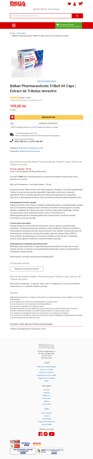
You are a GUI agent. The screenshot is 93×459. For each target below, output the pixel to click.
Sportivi (46, 401)
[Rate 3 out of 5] (15, 97)
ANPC (46, 381)
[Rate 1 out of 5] (11, 97)
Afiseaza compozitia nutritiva (27, 269)
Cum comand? (46, 413)
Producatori (46, 398)
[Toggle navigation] (14, 25)
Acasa (12, 33)
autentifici (33, 127)
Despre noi (46, 395)
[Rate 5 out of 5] (19, 97)
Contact (46, 416)
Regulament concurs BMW (46, 375)
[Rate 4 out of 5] (17, 97)
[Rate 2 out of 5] (13, 97)
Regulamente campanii (46, 378)
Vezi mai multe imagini (46, 81)
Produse (47, 393)
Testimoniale (46, 419)
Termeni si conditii (46, 370)
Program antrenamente (46, 422)
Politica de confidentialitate (46, 367)
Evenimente (46, 404)
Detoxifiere (21, 33)
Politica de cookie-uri (46, 372)
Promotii (47, 390)
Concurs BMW (46, 424)
